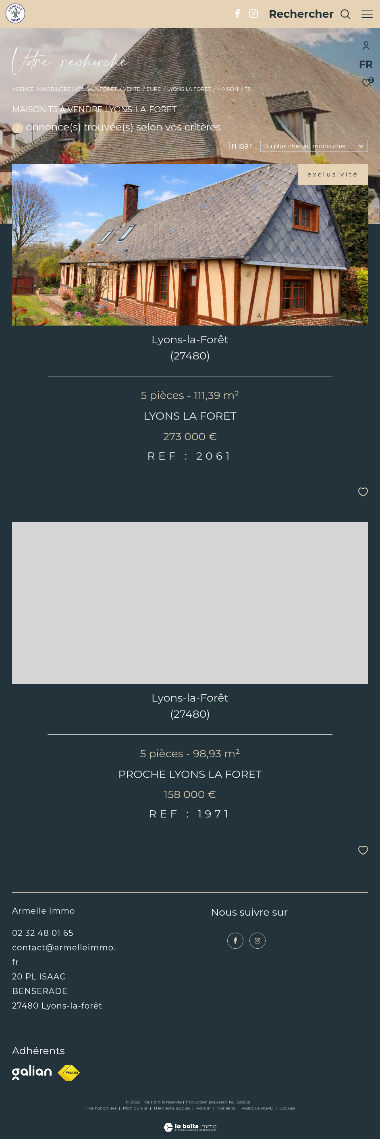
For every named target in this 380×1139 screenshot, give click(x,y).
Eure (154, 89)
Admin (204, 1108)
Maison (227, 89)
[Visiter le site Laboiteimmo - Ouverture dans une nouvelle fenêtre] (190, 1122)
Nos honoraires (102, 1108)
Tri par (239, 146)
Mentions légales (172, 1108)
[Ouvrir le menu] (367, 14)
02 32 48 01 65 (42, 933)
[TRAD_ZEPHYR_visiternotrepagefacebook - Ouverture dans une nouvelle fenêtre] (237, 16)
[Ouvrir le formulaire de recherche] (310, 14)
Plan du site (136, 1108)
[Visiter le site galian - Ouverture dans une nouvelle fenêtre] (32, 1072)
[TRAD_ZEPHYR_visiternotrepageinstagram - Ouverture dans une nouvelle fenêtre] (253, 16)
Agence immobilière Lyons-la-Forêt (64, 89)
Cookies (287, 1108)
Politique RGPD (257, 1108)
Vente (131, 89)
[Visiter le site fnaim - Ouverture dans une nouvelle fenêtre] (69, 1073)
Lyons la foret (189, 89)
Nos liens (226, 1108)
